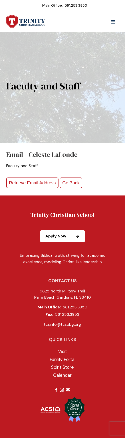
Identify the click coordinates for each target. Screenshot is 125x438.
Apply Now (64, 236)
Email (68, 390)
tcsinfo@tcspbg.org (62, 324)
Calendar (62, 375)
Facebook (56, 390)
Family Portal (62, 359)
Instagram (62, 390)
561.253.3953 (67, 314)
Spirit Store (62, 367)
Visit (62, 351)
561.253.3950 (76, 5)
